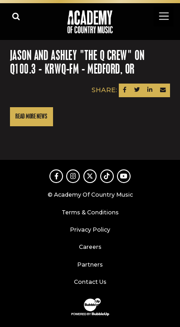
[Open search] (16, 16)
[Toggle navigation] (163, 16)
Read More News (31, 116)
